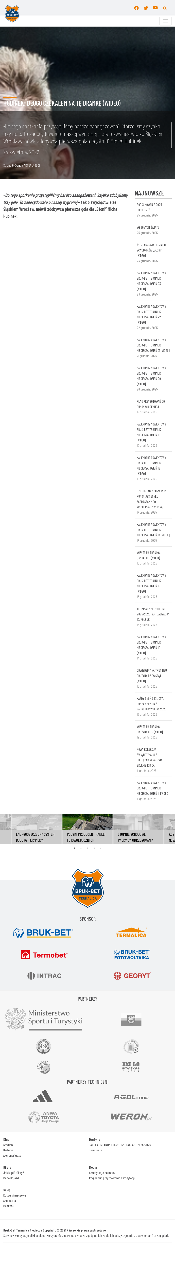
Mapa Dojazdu (11, 1178)
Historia (8, 1150)
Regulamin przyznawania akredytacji (112, 1178)
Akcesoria (9, 1200)
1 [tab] (74, 848)
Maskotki (8, 1206)
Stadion (8, 1145)
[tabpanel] (87, 829)
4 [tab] (94, 848)
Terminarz (95, 1150)
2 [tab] (81, 848)
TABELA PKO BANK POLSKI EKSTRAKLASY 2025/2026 (120, 1145)
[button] (165, 7)
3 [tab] (87, 848)
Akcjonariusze (12, 1155)
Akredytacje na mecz (102, 1172)
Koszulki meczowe (14, 1195)
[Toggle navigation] (165, 21)
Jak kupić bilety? (13, 1172)
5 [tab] (101, 848)
